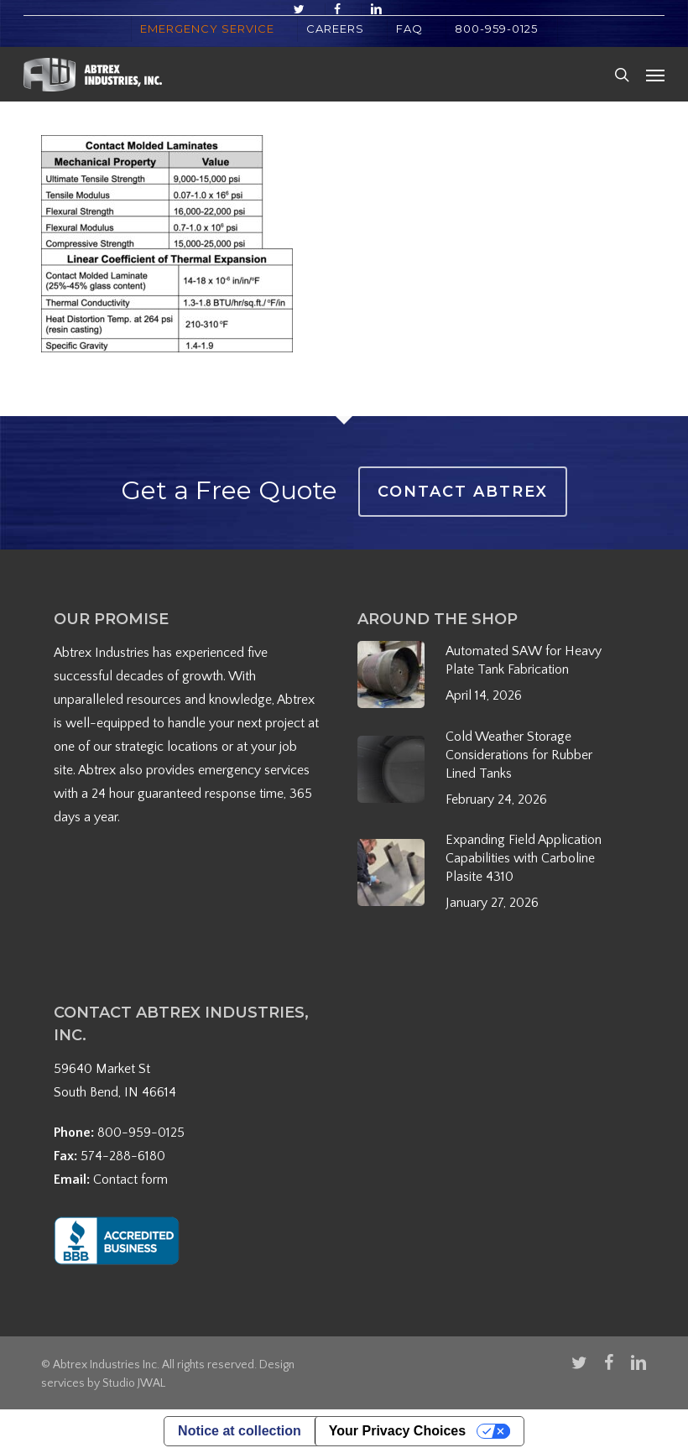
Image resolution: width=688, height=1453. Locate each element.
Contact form (130, 1179)
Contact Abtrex (463, 491)
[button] (655, 74)
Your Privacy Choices (397, 1431)
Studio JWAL (133, 1383)
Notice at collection (239, 1431)
